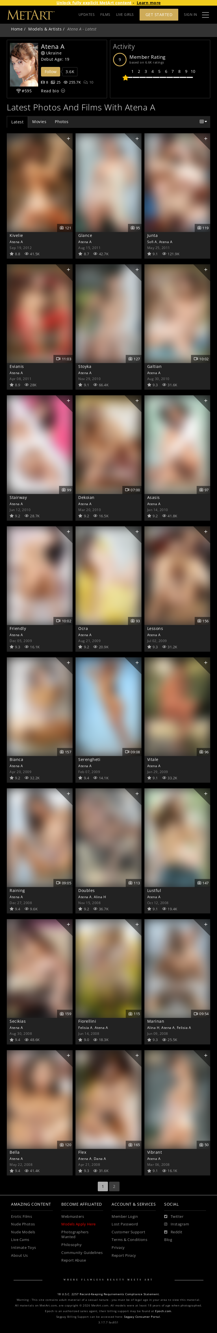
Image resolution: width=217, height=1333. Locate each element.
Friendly (18, 628)
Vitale (153, 759)
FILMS (105, 14)
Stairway (18, 497)
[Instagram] (176, 1224)
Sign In (190, 14)
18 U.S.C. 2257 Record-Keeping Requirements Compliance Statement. (108, 1294)
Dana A (100, 1158)
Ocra (83, 628)
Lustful (154, 890)
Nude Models (23, 1232)
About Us (19, 1255)
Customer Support (128, 1232)
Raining (17, 890)
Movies (39, 121)
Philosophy (71, 1244)
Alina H (100, 897)
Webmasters (72, 1216)
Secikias (18, 1021)
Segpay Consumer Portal (142, 1317)
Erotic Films (21, 1216)
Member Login (125, 1216)
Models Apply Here (78, 1224)
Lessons (155, 628)
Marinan (155, 1021)
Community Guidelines (82, 1252)
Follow (51, 71)
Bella (15, 1152)
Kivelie (16, 235)
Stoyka (84, 366)
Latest (17, 122)
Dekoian (86, 497)
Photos (61, 121)
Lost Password (125, 1224)
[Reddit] (173, 1232)
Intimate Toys (23, 1247)
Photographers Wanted (75, 1235)
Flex (82, 1152)
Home (17, 29)
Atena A (16, 241)
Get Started (159, 14)
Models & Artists (45, 29)
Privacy (118, 1247)
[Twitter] (173, 1216)
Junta (152, 235)
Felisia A (85, 1027)
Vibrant (154, 1152)
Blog (168, 1239)
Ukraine (51, 53)
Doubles (86, 890)
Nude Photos (23, 1224)
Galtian (154, 366)
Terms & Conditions (129, 1239)
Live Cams (20, 1239)
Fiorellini (87, 1021)
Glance (85, 235)
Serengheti (89, 759)
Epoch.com (163, 1311)
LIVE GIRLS (125, 14)
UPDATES (87, 14)
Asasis (153, 497)
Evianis (17, 366)
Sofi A (152, 241)
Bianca (16, 759)
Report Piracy (124, 1255)
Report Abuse (73, 1260)
